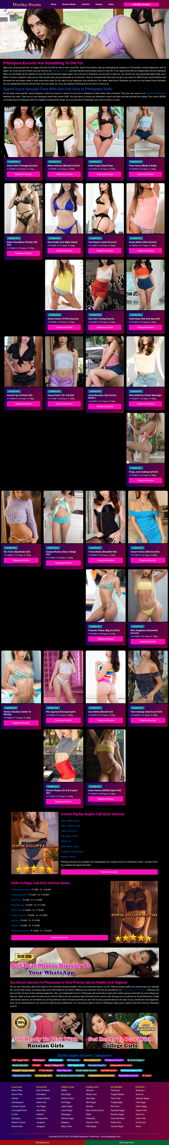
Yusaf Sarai (141, 1122)
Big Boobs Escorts (128, 1075)
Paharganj (90, 1118)
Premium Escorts (114, 1060)
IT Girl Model (45, 1070)
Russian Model (68, 4)
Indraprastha (42, 1118)
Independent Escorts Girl (101, 1075)
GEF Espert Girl (20, 1060)
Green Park (41, 1102)
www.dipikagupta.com (110, 1136)
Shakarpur (140, 1090)
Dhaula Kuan (17, 1126)
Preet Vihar (116, 1098)
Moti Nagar (91, 1102)
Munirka (89, 1106)
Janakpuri (40, 1122)
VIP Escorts (73, 1060)
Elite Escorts (55, 1060)
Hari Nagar (41, 1106)
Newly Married (20, 1065)
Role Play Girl (64, 1070)
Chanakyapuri (18, 1102)
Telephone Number (23, 174)
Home (53, 4)
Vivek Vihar (141, 1118)
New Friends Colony (95, 1110)
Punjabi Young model (23, 1070)
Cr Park (15, 1114)
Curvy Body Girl (92, 1060)
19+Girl (36, 1065)
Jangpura (40, 1126)
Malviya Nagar (67, 1118)
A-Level (146, 1075)
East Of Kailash (43, 1090)
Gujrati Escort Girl (21, 1075)
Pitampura (115, 1090)
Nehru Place (17, 1090)
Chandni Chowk (18, 1106)
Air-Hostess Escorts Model (70, 1075)
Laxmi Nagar (66, 1110)
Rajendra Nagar (118, 1110)
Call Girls (85, 4)
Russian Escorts (97, 1065)
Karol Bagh (66, 1094)
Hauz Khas (41, 1110)
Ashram (15, 1098)
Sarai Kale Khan (118, 1118)
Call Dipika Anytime (141, 4)
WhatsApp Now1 (126, 1142)
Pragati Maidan (117, 1094)
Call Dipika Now (42, 1142)
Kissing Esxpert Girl (131, 1070)
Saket (111, 4)
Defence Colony (18, 1122)
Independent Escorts (120, 1065)
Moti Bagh (90, 1098)
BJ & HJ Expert (135, 1060)
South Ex (140, 1094)
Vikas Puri (140, 1114)
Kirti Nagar (66, 1102)
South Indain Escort (86, 1070)
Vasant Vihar (141, 1110)
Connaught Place (19, 1110)
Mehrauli (90, 1090)
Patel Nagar (91, 1126)
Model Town (91, 1094)
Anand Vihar (17, 1094)
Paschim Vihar (92, 1122)
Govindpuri (41, 1094)
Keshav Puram (67, 1098)
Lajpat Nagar (67, 1106)
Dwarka (99, 4)
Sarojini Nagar (117, 1126)
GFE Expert (38, 1060)
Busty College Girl (54, 1065)
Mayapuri (65, 1122)
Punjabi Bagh (117, 1102)
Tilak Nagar (141, 1102)
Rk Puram (115, 1106)
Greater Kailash (43, 1098)
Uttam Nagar (141, 1106)
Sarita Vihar (116, 1122)
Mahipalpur (66, 1114)
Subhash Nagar (142, 1098)
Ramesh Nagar (117, 1114)
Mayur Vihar (66, 1126)
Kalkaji (64, 1090)
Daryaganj (16, 1118)
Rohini (138, 1126)
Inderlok (39, 1114)
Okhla (88, 1114)
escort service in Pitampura (134, 990)
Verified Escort (108, 1070)
